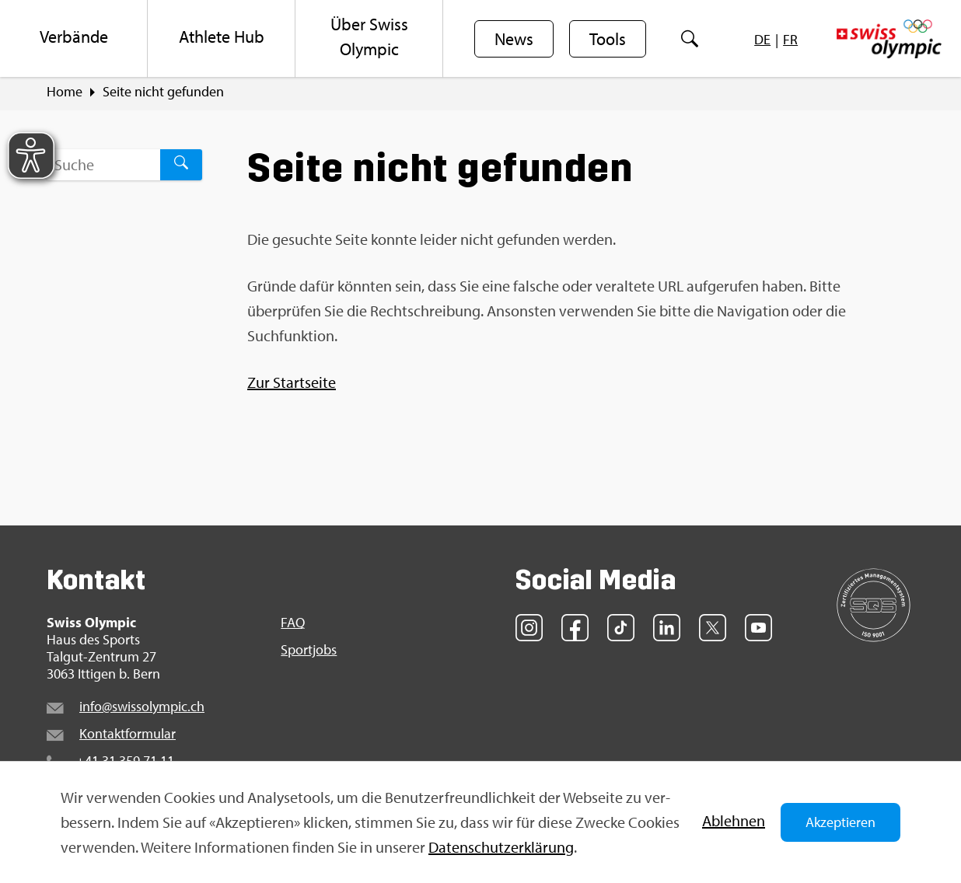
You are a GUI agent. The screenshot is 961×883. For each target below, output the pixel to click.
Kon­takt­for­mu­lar (127, 736)
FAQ (293, 624)
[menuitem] (74, 39)
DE (762, 39)
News (513, 40)
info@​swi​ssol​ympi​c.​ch (141, 708)
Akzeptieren (840, 822)
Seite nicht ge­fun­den (163, 94)
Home (64, 94)
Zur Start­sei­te (291, 384)
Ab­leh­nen (733, 820)
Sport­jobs (309, 652)
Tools (607, 40)
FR (790, 39)
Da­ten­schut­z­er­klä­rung (501, 847)
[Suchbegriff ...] (103, 167)
